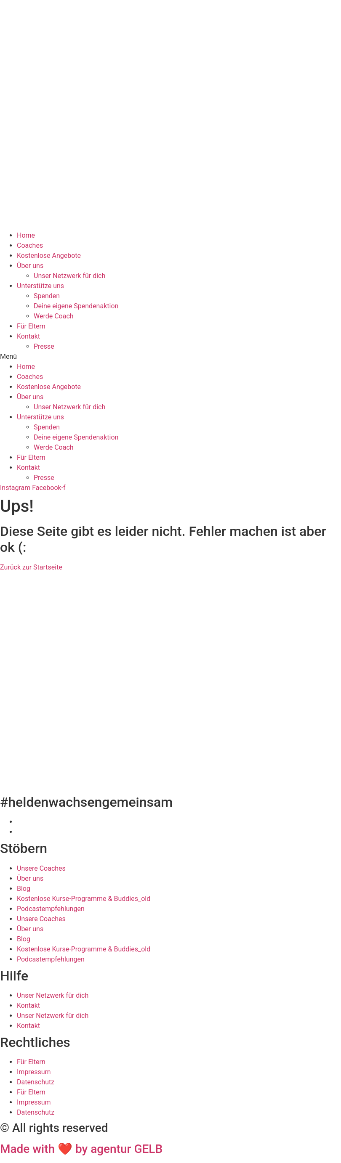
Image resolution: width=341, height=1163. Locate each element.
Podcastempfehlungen (51, 909)
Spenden (47, 296)
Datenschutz (35, 1082)
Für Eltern (31, 326)
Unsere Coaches (41, 868)
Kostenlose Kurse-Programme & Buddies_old (83, 899)
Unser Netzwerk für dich (69, 276)
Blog (23, 889)
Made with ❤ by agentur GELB (81, 1149)
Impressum (34, 1072)
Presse (44, 346)
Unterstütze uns (40, 286)
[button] (170, 357)
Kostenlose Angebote (49, 256)
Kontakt (28, 336)
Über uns (30, 266)
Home (26, 235)
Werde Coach (54, 316)
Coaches (30, 245)
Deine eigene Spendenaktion (76, 306)
